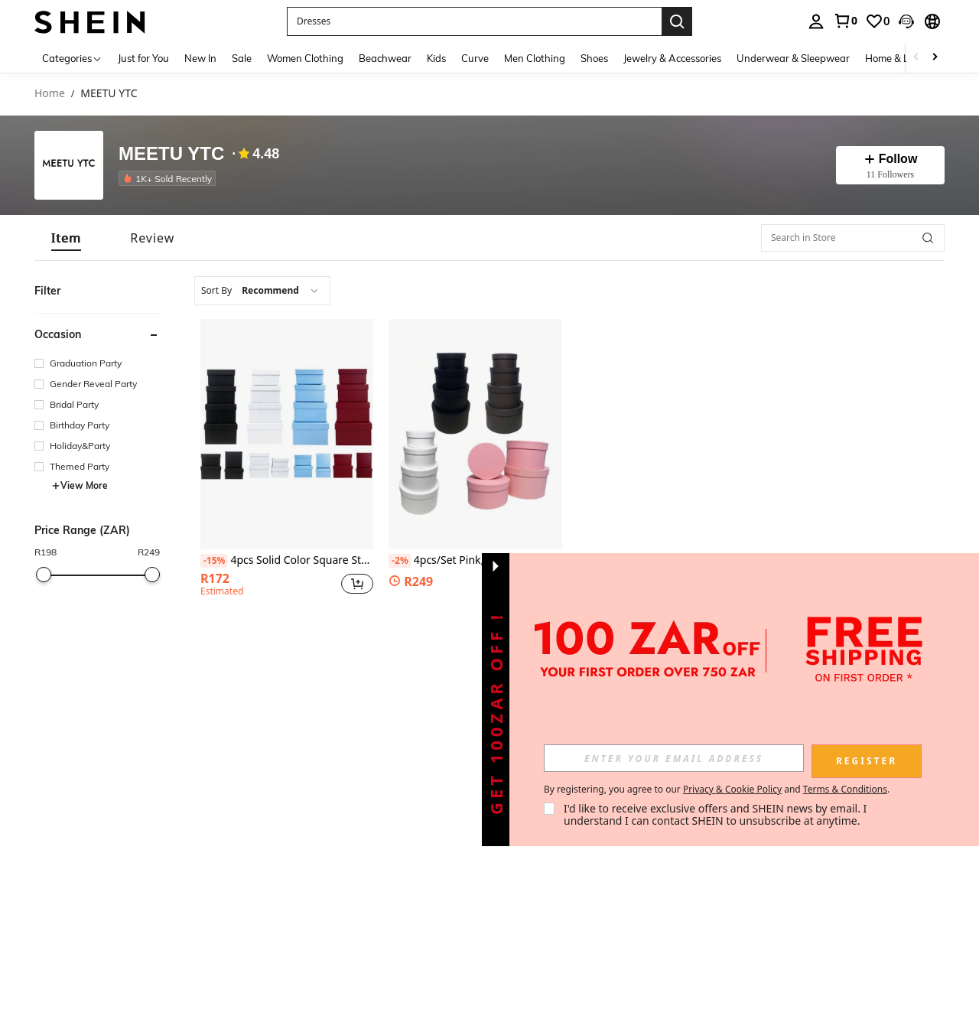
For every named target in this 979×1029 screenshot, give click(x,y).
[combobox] (262, 290)
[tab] (66, 238)
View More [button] (79, 485)
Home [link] (49, 93)
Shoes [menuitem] (594, 58)
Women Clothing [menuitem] (305, 58)
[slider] (43, 574)
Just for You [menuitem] (143, 58)
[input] (674, 758)
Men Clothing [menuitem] (534, 58)
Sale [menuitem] (242, 58)
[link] (845, 20)
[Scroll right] (934, 58)
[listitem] (170, 178)
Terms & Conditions (845, 789)
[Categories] (72, 58)
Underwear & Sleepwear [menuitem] (793, 58)
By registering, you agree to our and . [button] (717, 789)
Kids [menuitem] (436, 58)
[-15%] (213, 561)
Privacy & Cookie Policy (732, 789)
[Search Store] (928, 238)
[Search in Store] (853, 238)
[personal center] (816, 21)
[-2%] (400, 561)
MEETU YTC (171, 154)
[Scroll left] (916, 58)
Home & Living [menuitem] (898, 58)
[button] (906, 21)
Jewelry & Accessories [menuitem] (672, 58)
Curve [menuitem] (475, 58)
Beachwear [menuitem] (385, 58)
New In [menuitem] (200, 58)
